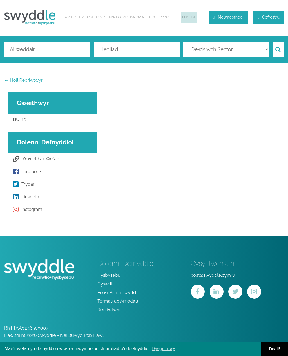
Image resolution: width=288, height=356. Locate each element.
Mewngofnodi (228, 17)
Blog (152, 17)
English (189, 17)
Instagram (27, 209)
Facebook (27, 171)
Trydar (24, 184)
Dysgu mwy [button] (163, 348)
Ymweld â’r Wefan (36, 159)
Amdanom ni (134, 17)
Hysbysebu (109, 275)
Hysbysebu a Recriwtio (100, 17)
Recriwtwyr (109, 309)
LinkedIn (26, 197)
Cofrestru (269, 17)
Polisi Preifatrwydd (116, 292)
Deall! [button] (274, 348)
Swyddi (70, 17)
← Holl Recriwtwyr (23, 80)
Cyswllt (166, 17)
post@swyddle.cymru (213, 275)
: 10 (19, 119)
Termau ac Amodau (117, 301)
